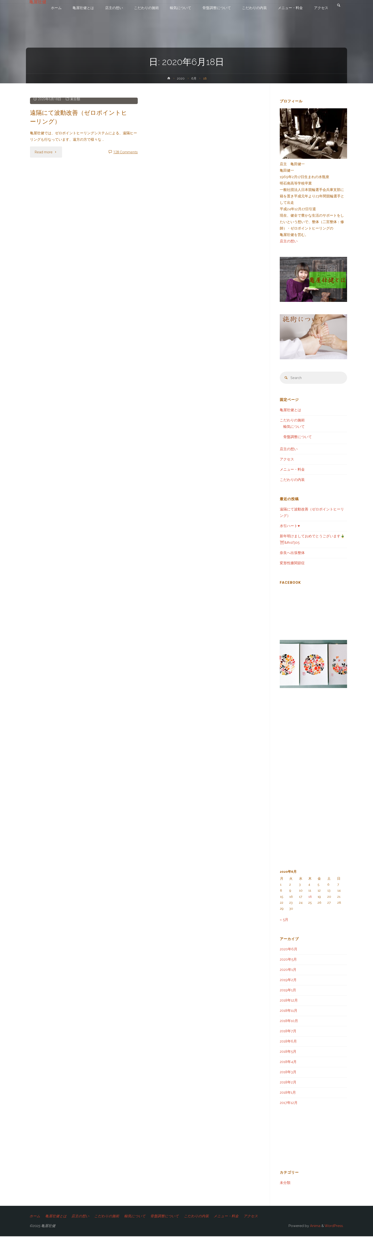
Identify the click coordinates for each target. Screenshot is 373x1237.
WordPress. (334, 1226)
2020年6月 (288, 950)
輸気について (294, 427)
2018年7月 (288, 1031)
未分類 (76, 99)
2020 (181, 78)
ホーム (34, 1216)
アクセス (287, 460)
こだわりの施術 (292, 421)
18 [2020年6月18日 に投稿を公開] (310, 897)
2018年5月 (288, 1052)
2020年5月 (288, 960)
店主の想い (289, 241)
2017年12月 (289, 1103)
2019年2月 (288, 980)
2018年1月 (288, 1093)
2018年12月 (289, 1001)
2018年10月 (289, 1021)
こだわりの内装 (292, 480)
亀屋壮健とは (290, 410)
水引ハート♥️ (290, 526)
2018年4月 (288, 1062)
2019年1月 (288, 990)
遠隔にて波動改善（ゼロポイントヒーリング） (77, 117)
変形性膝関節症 (292, 563)
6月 (194, 78)
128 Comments (125, 152)
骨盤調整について (297, 437)
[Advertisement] (145, 212)
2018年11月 (288, 1011)
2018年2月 (288, 1083)
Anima (314, 1226)
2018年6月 (288, 1042)
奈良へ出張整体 (292, 553)
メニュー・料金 (292, 470)
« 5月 (284, 920)
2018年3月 (288, 1072)
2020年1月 (288, 970)
